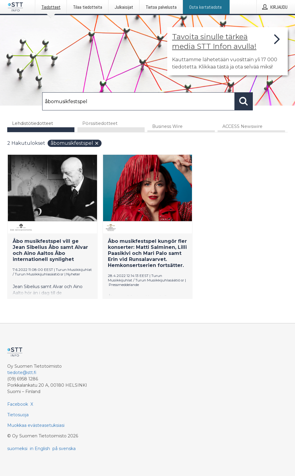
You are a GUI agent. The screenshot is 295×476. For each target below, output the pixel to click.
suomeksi (17, 448)
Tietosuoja (18, 414)
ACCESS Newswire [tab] (242, 126)
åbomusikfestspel (75, 143)
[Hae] (138, 101)
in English (40, 448)
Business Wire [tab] (167, 126)
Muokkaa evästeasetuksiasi (35, 425)
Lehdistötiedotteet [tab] (32, 123)
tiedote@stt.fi (21, 372)
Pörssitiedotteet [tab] (100, 123)
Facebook (17, 404)
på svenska (64, 448)
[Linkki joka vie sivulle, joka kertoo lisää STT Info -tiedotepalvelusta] (227, 51)
